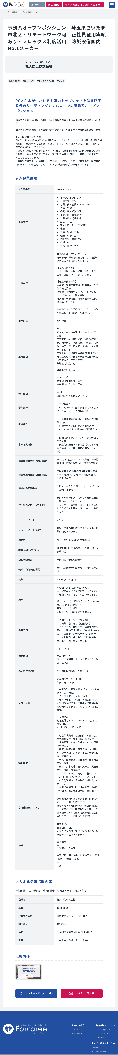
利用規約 (95, 1048)
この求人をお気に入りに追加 (39, 993)
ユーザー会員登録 (103, 1030)
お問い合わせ (77, 1034)
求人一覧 (75, 1030)
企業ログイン (101, 1038)
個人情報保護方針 (98, 1052)
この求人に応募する (83, 993)
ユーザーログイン (103, 1034)
